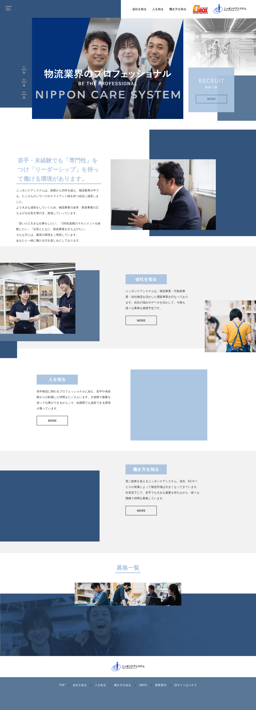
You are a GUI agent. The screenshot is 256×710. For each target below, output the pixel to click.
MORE (211, 100)
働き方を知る (177, 9)
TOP (62, 685)
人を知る (158, 9)
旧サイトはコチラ (185, 685)
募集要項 (160, 685)
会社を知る (139, 9)
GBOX (143, 685)
